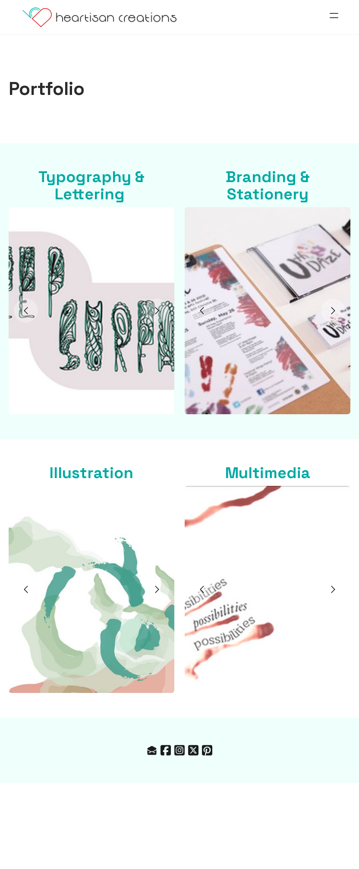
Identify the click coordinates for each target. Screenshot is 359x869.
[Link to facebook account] (166, 750)
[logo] (99, 17)
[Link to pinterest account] (207, 750)
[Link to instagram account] (179, 750)
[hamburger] (334, 15)
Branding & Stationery (268, 185)
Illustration (91, 473)
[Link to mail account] (152, 750)
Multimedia (267, 473)
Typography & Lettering (91, 185)
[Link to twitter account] (193, 750)
